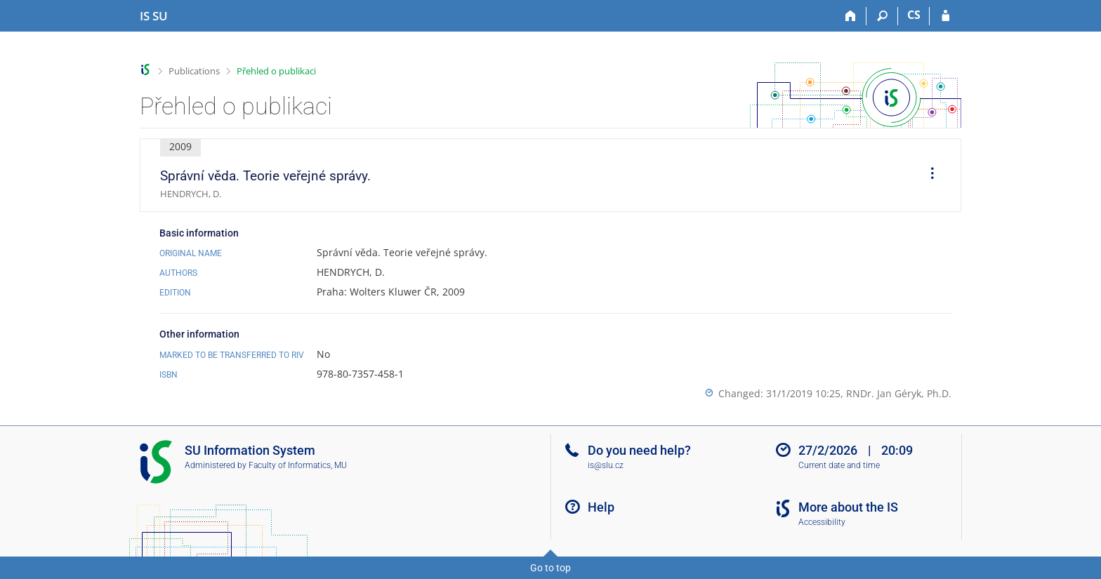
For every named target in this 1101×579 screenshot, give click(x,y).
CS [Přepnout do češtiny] (914, 14)
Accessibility (821, 522)
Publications (194, 71)
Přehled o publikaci (276, 71)
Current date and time (839, 465)
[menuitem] (927, 175)
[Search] (882, 16)
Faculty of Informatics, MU (298, 465)
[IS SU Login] (945, 16)
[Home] (850, 16)
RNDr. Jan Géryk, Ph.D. (898, 393)
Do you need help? (639, 450)
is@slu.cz (606, 465)
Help (601, 507)
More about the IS (848, 507)
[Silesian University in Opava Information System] (154, 16)
